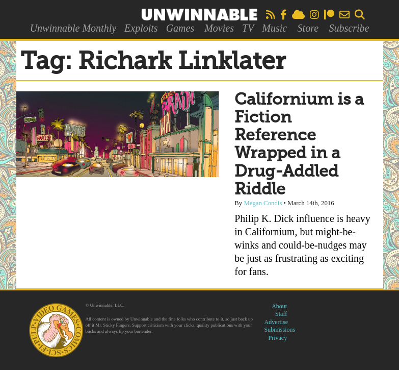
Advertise (276, 322)
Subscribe (349, 28)
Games (180, 28)
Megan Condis (263, 203)
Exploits (141, 28)
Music (274, 28)
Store (308, 28)
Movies (219, 28)
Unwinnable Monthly (73, 28)
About (279, 306)
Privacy (278, 337)
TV (248, 28)
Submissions (280, 329)
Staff (281, 313)
